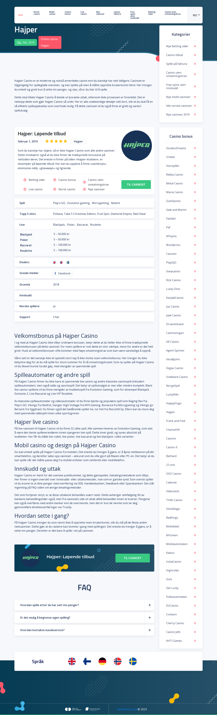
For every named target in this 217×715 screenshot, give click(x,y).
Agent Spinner (181, 350)
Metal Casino (181, 183)
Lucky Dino (181, 289)
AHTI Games (181, 641)
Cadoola (181, 482)
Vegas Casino (181, 368)
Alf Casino (181, 342)
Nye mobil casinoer (181, 97)
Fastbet (181, 218)
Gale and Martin (181, 210)
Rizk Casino (181, 280)
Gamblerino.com (127, 709)
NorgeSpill (181, 386)
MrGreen (181, 535)
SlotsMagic (181, 509)
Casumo (181, 254)
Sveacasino (181, 271)
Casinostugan (181, 333)
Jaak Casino (181, 315)
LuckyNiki (181, 394)
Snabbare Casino (181, 377)
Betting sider (151, 12)
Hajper (181, 412)
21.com (181, 465)
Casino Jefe (181, 632)
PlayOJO (181, 262)
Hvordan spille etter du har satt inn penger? (49, 605)
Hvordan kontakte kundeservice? (42, 630)
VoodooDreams (181, 148)
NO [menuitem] (195, 15)
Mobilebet (181, 526)
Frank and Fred (181, 421)
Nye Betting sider (181, 46)
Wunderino (181, 245)
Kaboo (181, 553)
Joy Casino (181, 306)
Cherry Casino (181, 623)
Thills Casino (181, 500)
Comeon (181, 614)
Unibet (181, 157)
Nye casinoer (100, 12)
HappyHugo (181, 403)
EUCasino (181, 605)
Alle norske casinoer (181, 106)
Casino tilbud (181, 55)
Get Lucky (181, 588)
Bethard (181, 456)
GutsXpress (181, 201)
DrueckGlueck (181, 324)
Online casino (49, 39)
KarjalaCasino (181, 298)
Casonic (181, 438)
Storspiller (181, 166)
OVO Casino (181, 473)
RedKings (181, 517)
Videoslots (181, 491)
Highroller (181, 570)
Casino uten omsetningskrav (173, 12)
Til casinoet (136, 184)
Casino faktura (117, 12)
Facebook (63, 273)
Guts (181, 579)
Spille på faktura (181, 64)
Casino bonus (68, 12)
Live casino (84, 12)
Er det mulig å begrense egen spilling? (45, 617)
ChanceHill (181, 430)
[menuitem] (195, 15)
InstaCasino (181, 561)
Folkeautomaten (181, 597)
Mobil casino (52, 12)
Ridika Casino (181, 174)
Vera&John (181, 359)
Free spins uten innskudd (134, 14)
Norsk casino (37, 12)
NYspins (181, 236)
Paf (181, 227)
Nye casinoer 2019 (181, 114)
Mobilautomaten (181, 544)
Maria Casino (181, 192)
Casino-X (181, 447)
